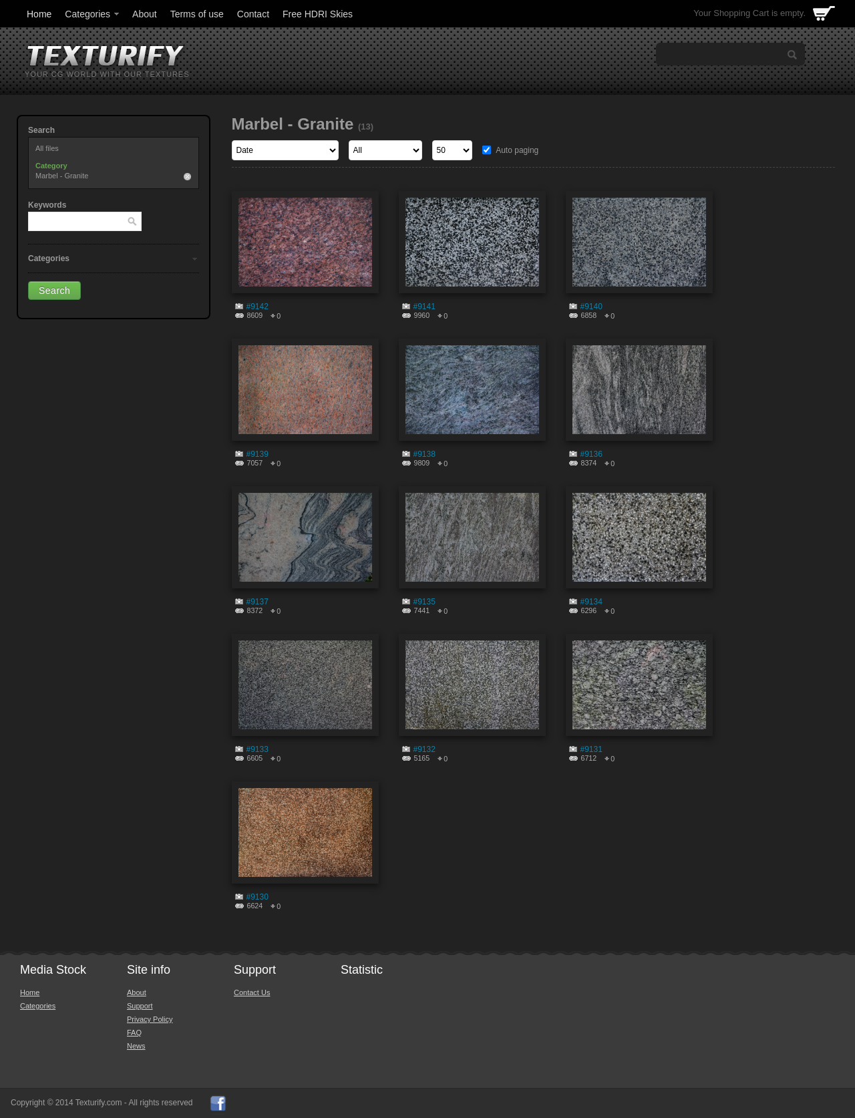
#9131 (591, 749)
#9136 (591, 454)
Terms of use (197, 14)
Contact (253, 14)
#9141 (424, 306)
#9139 (257, 454)
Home (39, 14)
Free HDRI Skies (318, 14)
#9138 (424, 454)
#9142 (257, 306)
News (136, 1046)
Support (140, 1006)
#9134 (591, 601)
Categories (93, 14)
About (144, 14)
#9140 (591, 306)
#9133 (257, 749)
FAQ (134, 1033)
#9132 (424, 749)
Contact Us (252, 992)
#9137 (257, 601)
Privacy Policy (149, 1019)
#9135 (424, 601)
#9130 (257, 897)
